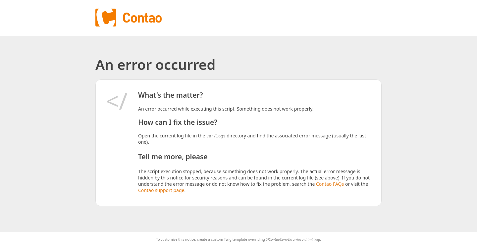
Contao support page (161, 190)
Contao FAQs (330, 184)
